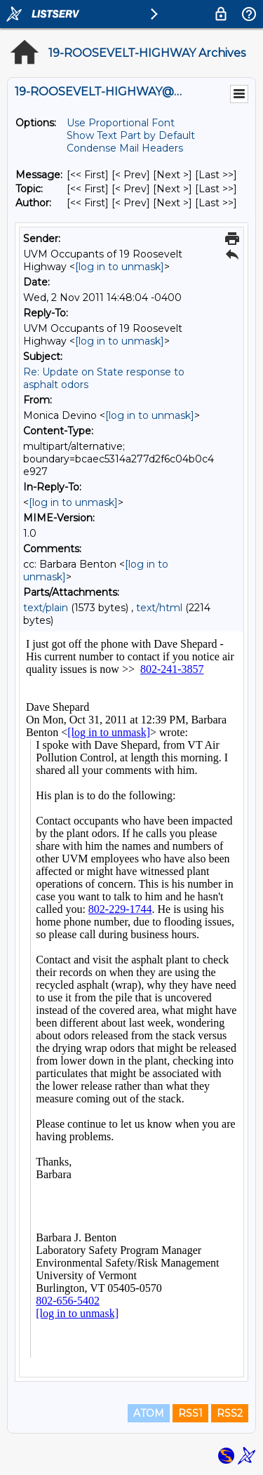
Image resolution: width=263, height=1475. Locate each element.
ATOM (148, 1413)
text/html (159, 607)
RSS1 (190, 1413)
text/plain (45, 607)
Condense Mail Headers (125, 148)
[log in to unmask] (119, 266)
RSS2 (230, 1413)
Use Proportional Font (121, 122)
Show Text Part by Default (131, 135)
